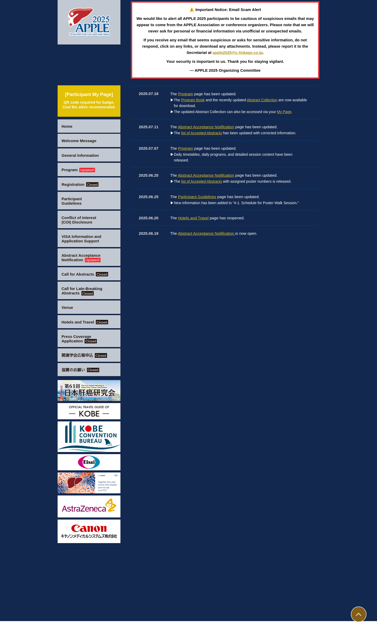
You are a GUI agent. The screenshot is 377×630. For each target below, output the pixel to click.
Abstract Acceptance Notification (84, 257)
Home (67, 126)
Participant (73, 201)
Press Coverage (80, 338)
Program (80, 170)
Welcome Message (81, 141)
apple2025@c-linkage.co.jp (246, 270)
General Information (82, 155)
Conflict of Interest (81, 220)
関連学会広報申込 (85, 355)
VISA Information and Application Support (84, 238)
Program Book (194, 333)
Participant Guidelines (199, 430)
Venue (68, 307)
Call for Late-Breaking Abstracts (84, 291)
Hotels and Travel (87, 322)
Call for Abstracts (88, 274)
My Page (287, 345)
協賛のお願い (81, 370)
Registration (82, 184)
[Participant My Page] (89, 100)
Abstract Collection (267, 333)
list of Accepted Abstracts (203, 366)
